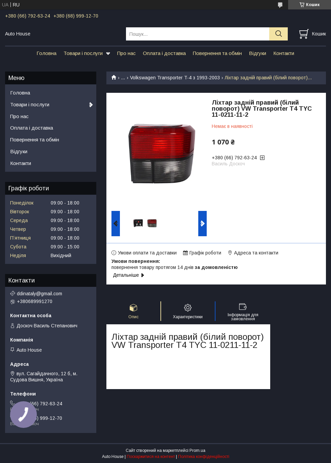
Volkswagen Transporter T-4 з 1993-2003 (175, 77)
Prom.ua (197, 450)
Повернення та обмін (217, 53)
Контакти (283, 53)
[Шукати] (278, 33)
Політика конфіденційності (203, 456)
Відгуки (257, 53)
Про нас (126, 53)
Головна (46, 53)
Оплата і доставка (164, 53)
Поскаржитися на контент (151, 456)
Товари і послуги (83, 53)
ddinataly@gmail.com (39, 293)
